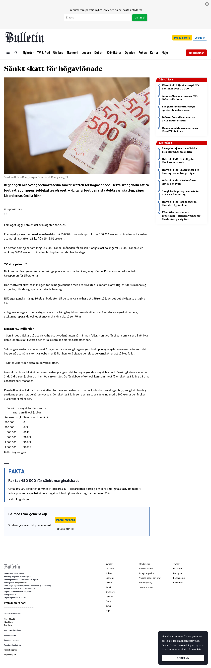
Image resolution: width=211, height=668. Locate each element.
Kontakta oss (179, 578)
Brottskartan (196, 52)
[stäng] (207, 4)
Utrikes (58, 53)
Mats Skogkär (10, 619)
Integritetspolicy (146, 573)
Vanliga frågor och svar (149, 578)
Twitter (176, 564)
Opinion (130, 53)
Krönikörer (114, 53)
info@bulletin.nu (22, 583)
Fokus (142, 53)
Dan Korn (8, 625)
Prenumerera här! (15, 603)
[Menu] (8, 53)
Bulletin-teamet (146, 568)
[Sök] (16, 53)
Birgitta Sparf (10, 655)
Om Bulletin (144, 564)
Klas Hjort (8, 622)
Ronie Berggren (10, 650)
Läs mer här (194, 649)
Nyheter (28, 53)
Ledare (86, 53)
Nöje (165, 53)
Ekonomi (72, 53)
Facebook (177, 568)
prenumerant (43, 525)
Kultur (154, 53)
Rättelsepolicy (145, 582)
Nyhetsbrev (178, 582)
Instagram (177, 573)
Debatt (99, 53)
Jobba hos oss (146, 587)
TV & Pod (43, 53)
